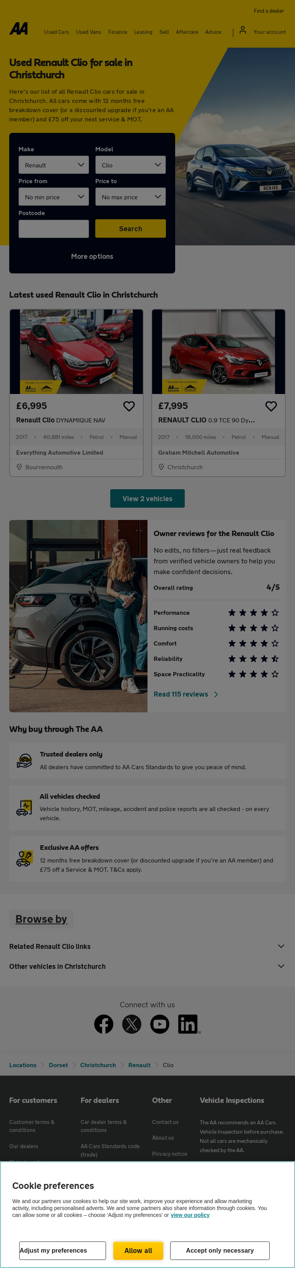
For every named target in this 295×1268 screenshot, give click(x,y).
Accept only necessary (220, 1250)
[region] (147, 1214)
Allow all (138, 1250)
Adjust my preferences (53, 1250)
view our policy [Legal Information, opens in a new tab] (190, 1215)
